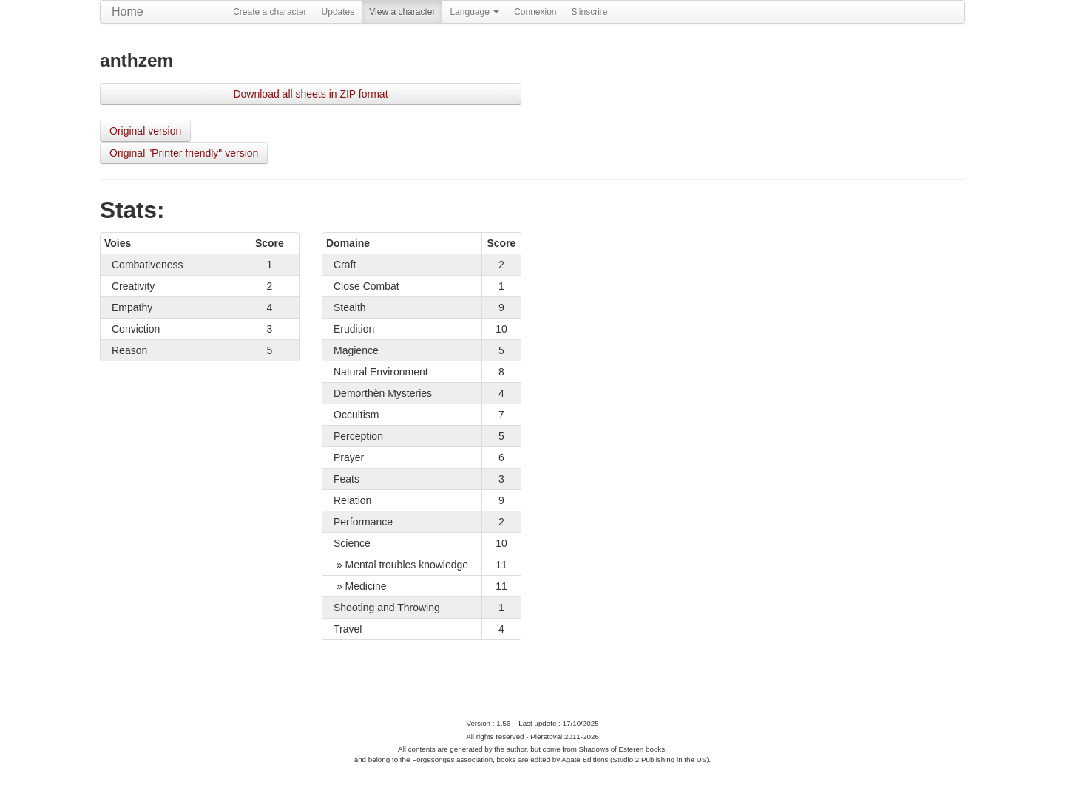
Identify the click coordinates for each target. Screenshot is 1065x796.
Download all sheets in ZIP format (310, 94)
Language (474, 12)
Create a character (269, 12)
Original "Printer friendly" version (183, 153)
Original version (145, 131)
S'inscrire (590, 12)
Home (127, 11)
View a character (402, 12)
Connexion (535, 12)
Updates (338, 12)
